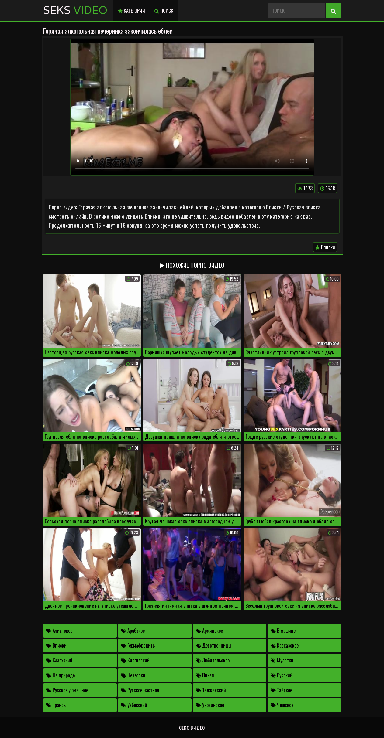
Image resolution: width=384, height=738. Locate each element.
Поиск (163, 10)
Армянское (209, 630)
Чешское (282, 705)
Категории (131, 10)
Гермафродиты (138, 645)
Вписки (325, 247)
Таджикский (211, 690)
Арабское (133, 630)
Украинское (210, 705)
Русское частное (140, 690)
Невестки (133, 675)
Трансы (56, 705)
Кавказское (285, 645)
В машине (283, 630)
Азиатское (59, 630)
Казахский (59, 660)
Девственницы (213, 645)
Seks (75, 10)
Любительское (213, 660)
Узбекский (134, 705)
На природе (60, 675)
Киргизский (135, 660)
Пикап (205, 675)
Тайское (281, 690)
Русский (281, 675)
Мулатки (282, 660)
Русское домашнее (67, 690)
